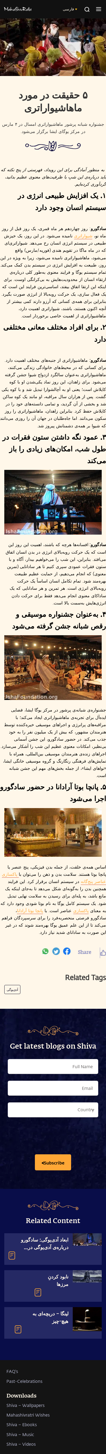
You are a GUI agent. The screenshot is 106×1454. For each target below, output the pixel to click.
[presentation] (53, 1137)
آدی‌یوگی (12, 989)
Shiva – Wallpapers (25, 1405)
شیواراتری (83, 235)
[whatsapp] (45, 952)
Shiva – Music (20, 1434)
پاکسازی (81, 910)
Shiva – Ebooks (21, 1424)
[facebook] (67, 952)
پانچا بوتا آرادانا (30, 910)
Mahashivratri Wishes (28, 1415)
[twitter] (56, 952)
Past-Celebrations (24, 1381)
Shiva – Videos (21, 1444)
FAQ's (12, 1371)
